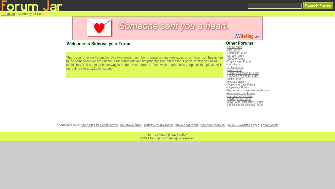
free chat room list (212, 125)
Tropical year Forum (239, 61)
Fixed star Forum (237, 52)
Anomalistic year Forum (241, 93)
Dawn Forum (234, 70)
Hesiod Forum (235, 81)
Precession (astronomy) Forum (245, 104)
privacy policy (177, 134)
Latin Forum (234, 64)
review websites (239, 125)
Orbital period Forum (239, 99)
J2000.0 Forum (236, 58)
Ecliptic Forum (235, 55)
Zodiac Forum (235, 67)
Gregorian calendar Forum (242, 76)
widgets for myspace (158, 125)
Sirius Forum (234, 78)
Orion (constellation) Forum (243, 73)
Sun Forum (233, 50)
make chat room (186, 125)
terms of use (156, 134)
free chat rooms (107, 125)
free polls (87, 125)
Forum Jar (8, 14)
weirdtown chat (130, 125)
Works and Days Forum (241, 84)
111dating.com (100, 68)
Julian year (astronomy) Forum (245, 102)
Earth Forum (234, 47)
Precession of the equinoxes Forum (248, 90)
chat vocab (270, 125)
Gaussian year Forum (240, 96)
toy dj (256, 125)
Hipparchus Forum (238, 87)
